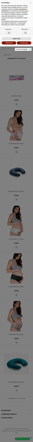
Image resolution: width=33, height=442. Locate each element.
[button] (30, 2)
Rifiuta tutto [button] (8, 43)
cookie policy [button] (24, 11)
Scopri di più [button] (16, 38)
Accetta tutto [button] (24, 43)
